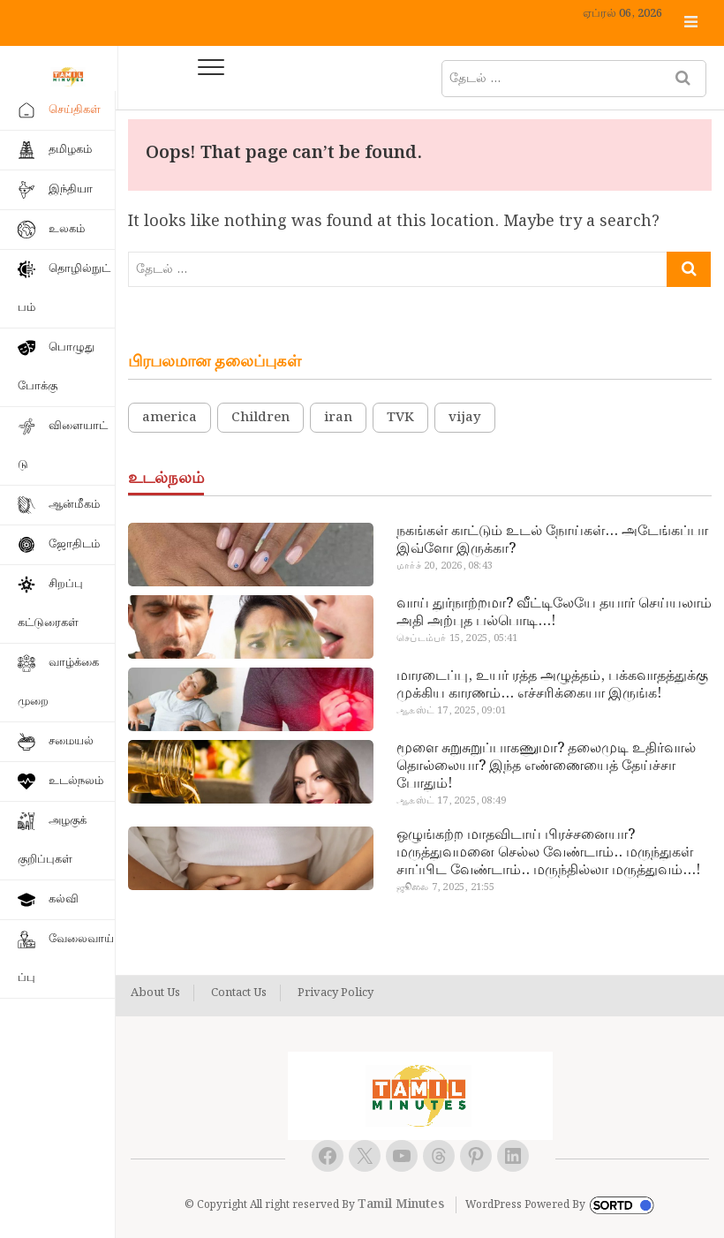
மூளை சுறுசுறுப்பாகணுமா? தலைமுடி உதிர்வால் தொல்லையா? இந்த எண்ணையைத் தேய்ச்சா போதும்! (546, 766)
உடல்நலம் (76, 781)
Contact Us (239, 993)
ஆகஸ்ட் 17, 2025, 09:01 (451, 711)
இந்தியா (71, 189)
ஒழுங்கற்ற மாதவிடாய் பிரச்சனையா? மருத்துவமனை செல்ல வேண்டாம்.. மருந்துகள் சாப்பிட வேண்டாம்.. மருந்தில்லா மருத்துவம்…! (548, 853)
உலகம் (67, 229)
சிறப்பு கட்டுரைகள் (50, 603)
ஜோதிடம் (74, 544)
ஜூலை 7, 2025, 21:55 (445, 887)
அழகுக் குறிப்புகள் (52, 840)
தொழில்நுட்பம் (64, 288)
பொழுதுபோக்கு (56, 367)
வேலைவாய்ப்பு (66, 958)
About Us (155, 993)
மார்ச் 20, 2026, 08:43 (444, 566)
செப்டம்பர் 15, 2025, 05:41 (456, 638)
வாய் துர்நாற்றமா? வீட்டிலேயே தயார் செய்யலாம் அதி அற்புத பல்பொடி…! (554, 612)
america (169, 417)
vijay (465, 417)
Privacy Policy (335, 993)
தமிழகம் (70, 149)
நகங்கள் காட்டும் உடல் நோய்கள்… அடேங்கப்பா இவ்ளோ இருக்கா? (552, 540)
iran (338, 417)
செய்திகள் (75, 110)
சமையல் (71, 741)
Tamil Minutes (401, 1204)
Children (260, 417)
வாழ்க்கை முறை (58, 682)
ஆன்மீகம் (74, 504)
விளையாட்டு (63, 445)
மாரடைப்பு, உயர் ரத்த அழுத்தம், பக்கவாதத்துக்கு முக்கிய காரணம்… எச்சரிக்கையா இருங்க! (552, 685)
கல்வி (64, 899)
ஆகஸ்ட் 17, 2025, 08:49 (451, 801)
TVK (400, 417)
